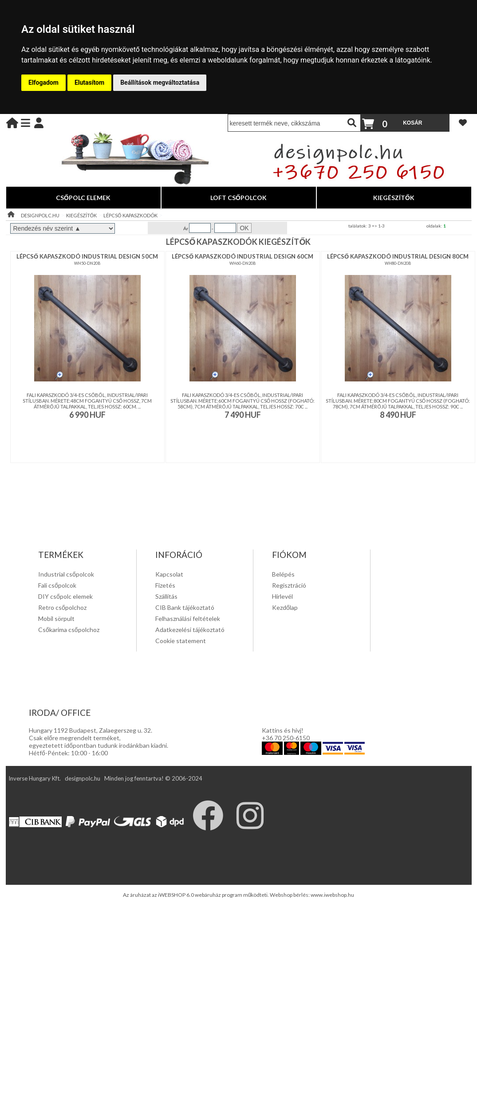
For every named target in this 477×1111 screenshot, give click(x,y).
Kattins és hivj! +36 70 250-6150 (286, 734)
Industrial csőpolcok (66, 574)
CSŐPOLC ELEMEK (83, 197)
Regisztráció (289, 585)
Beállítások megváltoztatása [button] (159, 82)
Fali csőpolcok (57, 585)
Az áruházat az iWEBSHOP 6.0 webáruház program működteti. (196, 894)
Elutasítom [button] (89, 82)
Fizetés (165, 585)
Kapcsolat (169, 574)
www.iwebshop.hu (332, 894)
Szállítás (166, 596)
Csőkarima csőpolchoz (68, 629)
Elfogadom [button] (43, 82)
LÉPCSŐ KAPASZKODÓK (130, 215)
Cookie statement (180, 640)
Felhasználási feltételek (187, 618)
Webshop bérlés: (290, 894)
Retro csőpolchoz (62, 607)
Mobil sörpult (56, 618)
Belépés (283, 574)
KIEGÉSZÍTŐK (393, 197)
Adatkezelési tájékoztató (190, 629)
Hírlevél (282, 596)
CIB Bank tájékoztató (184, 607)
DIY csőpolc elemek (65, 596)
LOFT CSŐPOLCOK (238, 197)
